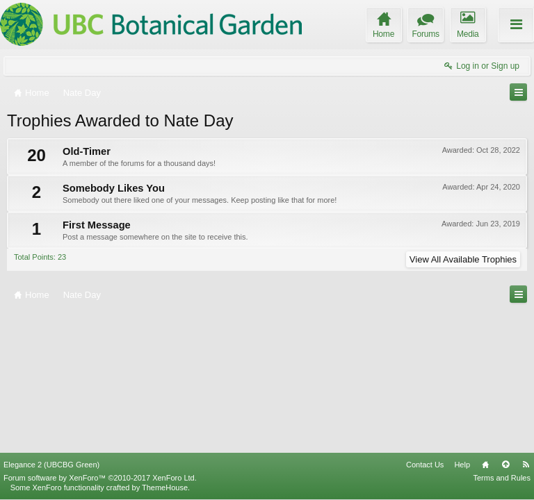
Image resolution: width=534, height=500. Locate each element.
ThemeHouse (165, 487)
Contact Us (425, 464)
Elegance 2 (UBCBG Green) (51, 464)
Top (505, 464)
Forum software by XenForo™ (100, 478)
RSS (526, 464)
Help (462, 464)
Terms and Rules (502, 478)
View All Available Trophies (463, 259)
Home (485, 464)
